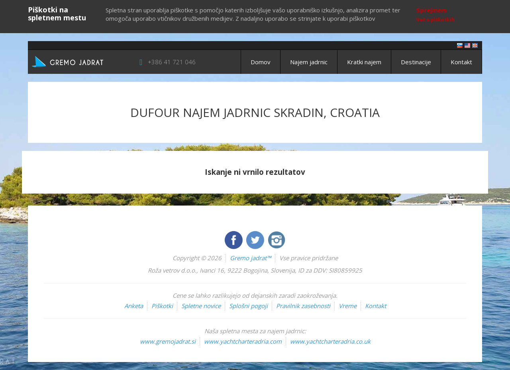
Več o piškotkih (435, 19)
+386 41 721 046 (172, 62)
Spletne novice (201, 306)
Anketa (133, 306)
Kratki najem (364, 62)
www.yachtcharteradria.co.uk (330, 341)
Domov (261, 62)
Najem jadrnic (309, 62)
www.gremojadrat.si (168, 341)
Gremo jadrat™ (250, 258)
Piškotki (162, 306)
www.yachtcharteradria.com (243, 341)
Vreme (348, 306)
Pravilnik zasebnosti (303, 306)
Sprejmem (431, 10)
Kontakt (461, 62)
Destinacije (416, 62)
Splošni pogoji (248, 306)
